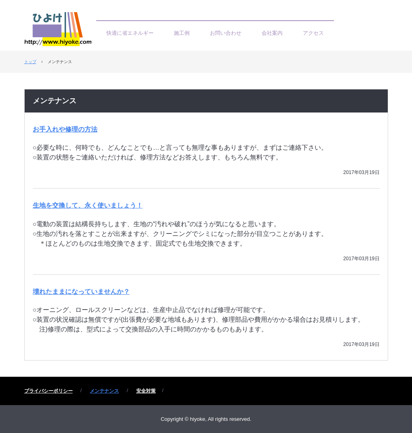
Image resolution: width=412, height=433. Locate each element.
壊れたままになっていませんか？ (81, 291)
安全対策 (146, 391)
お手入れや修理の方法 (65, 129)
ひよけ (60, 31)
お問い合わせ (225, 33)
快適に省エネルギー (130, 33)
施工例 (182, 33)
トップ (30, 61)
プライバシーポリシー (48, 391)
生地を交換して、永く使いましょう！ (88, 205)
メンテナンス (54, 101)
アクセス (313, 33)
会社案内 (272, 33)
